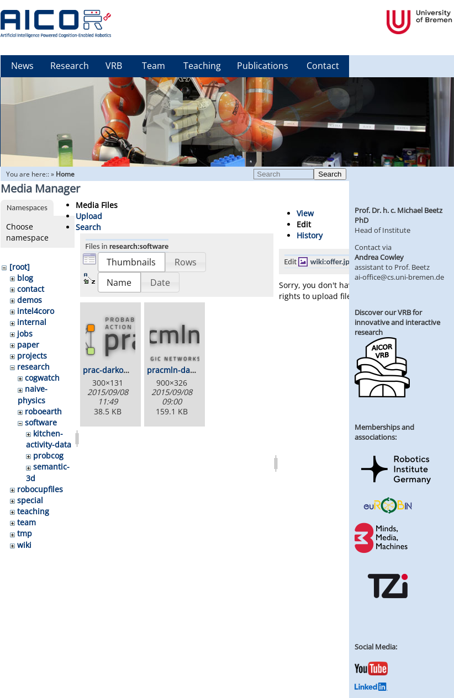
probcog (48, 455)
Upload (89, 216)
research (33, 366)
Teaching (202, 66)
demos (29, 300)
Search (329, 174)
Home (65, 174)
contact (30, 289)
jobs (25, 333)
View (305, 213)
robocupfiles (40, 489)
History (310, 235)
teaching (33, 511)
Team (153, 66)
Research (69, 66)
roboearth (43, 411)
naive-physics (32, 394)
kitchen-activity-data (48, 439)
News (22, 66)
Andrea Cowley (379, 257)
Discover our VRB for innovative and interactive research (397, 322)
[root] (19, 267)
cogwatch (42, 377)
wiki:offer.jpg (331, 262)
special (30, 500)
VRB (113, 66)
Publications (262, 66)
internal (31, 322)
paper (28, 344)
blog (25, 278)
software (41, 422)
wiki (24, 545)
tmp (24, 533)
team (26, 522)
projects (32, 355)
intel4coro (35, 311)
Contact (323, 66)
